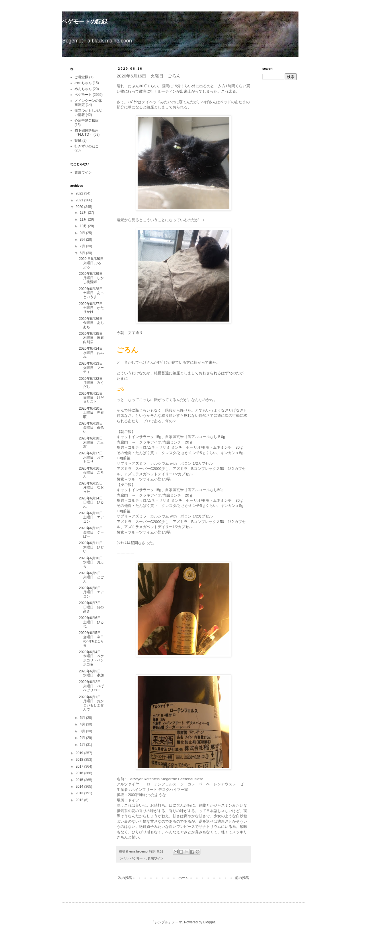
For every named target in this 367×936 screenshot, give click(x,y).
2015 (80, 780)
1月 (83, 745)
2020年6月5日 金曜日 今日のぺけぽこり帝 (91, 639)
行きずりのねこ (87, 146)
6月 (83, 253)
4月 (83, 724)
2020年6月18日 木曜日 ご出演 (92, 442)
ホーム (183, 878)
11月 (84, 219)
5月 (83, 718)
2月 (83, 738)
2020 (80, 207)
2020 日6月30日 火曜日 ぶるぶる (91, 263)
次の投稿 (125, 878)
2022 (80, 193)
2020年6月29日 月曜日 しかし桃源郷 (92, 278)
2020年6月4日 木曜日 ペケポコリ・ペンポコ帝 (91, 658)
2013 (80, 793)
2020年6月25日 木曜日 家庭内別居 (92, 338)
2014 (80, 787)
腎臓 (78, 141)
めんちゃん (83, 89)
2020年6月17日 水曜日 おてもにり (91, 457)
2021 (80, 200)
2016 (80, 773)
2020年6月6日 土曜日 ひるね (91, 622)
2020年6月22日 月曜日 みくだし (92, 383)
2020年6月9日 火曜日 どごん (91, 577)
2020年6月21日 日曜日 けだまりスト (92, 398)
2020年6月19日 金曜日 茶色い (92, 427)
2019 (80, 753)
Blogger (209, 922)
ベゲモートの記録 (85, 21)
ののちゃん (83, 83)
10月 (84, 226)
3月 (83, 731)
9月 (83, 233)
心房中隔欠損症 (87, 120)
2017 (80, 766)
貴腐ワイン (155, 858)
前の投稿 (242, 878)
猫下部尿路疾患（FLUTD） (87, 133)
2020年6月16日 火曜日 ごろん (92, 472)
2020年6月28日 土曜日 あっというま (92, 293)
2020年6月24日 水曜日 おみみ (92, 353)
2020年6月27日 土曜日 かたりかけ (92, 308)
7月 (83, 246)
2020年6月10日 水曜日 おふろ (92, 562)
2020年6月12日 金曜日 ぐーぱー (92, 532)
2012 (80, 800)
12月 (84, 213)
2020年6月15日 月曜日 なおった (92, 487)
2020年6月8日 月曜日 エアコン (91, 592)
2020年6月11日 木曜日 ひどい (92, 547)
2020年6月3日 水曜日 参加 (91, 673)
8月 (83, 240)
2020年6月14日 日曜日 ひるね (92, 502)
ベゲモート (138, 858)
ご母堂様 (81, 77)
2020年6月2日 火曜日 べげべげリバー (91, 686)
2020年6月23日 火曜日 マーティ (92, 367)
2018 (80, 760)
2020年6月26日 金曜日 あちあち (92, 323)
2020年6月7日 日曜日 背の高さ (91, 607)
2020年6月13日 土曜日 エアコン (92, 517)
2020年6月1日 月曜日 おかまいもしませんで (91, 703)
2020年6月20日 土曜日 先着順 (92, 412)
